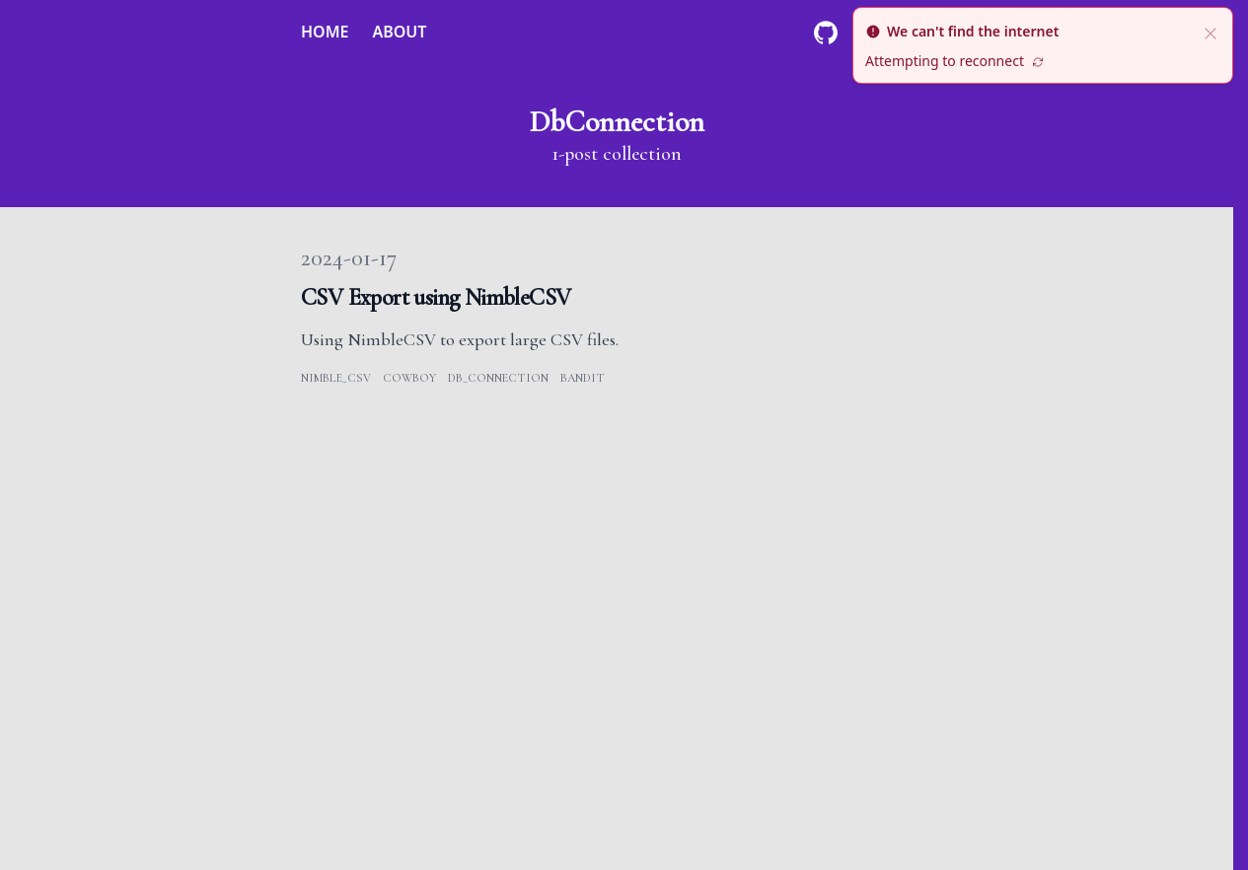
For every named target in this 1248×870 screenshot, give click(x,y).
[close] (1210, 31)
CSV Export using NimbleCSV (435, 297)
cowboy (409, 378)
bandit (582, 378)
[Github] (826, 32)
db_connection (498, 378)
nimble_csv (336, 378)
